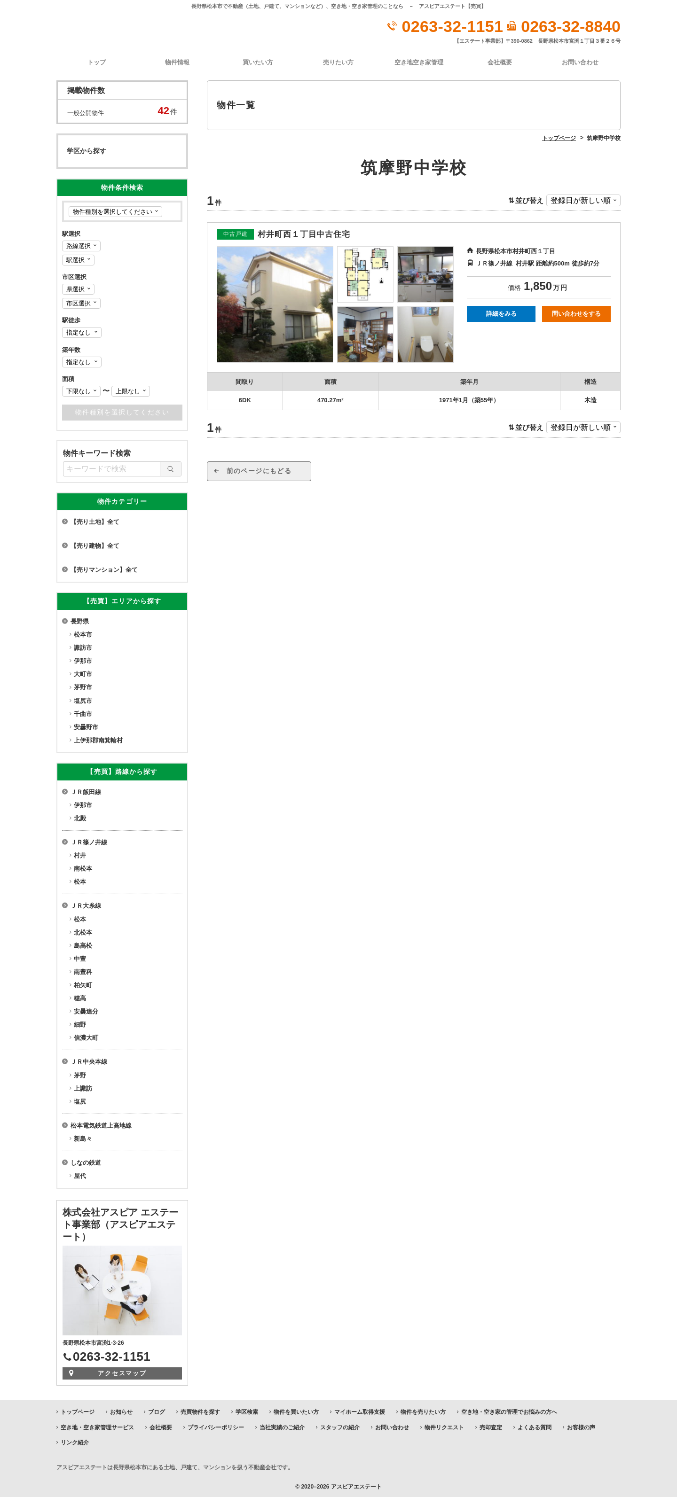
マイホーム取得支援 (359, 1411)
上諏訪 (83, 1087)
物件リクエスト (444, 1426)
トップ (96, 61)
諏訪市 (83, 646)
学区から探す (86, 150)
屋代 (80, 1174)
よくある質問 (534, 1426)
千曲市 (83, 712)
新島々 (83, 1137)
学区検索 (247, 1411)
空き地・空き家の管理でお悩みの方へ (509, 1411)
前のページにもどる (268, 470)
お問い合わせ (580, 61)
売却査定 (491, 1426)
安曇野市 (86, 726)
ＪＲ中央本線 (89, 1060)
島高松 (83, 944)
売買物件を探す (200, 1411)
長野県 (80, 620)
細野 (80, 1023)
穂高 (80, 997)
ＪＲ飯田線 (86, 790)
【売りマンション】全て (104, 568)
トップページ (77, 1411)
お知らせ (121, 1411)
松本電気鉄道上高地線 (101, 1124)
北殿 (80, 817)
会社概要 (500, 61)
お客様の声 (581, 1426)
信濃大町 (86, 1036)
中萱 (80, 957)
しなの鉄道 (86, 1161)
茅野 (80, 1073)
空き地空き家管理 (418, 61)
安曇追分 (86, 1010)
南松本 (83, 867)
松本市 (83, 633)
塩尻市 (83, 699)
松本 (80, 880)
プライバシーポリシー (216, 1426)
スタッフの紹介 (340, 1426)
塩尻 (80, 1100)
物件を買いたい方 (296, 1411)
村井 (80, 854)
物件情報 (177, 61)
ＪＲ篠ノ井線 (89, 841)
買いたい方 (258, 61)
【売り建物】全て (95, 544)
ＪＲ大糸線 (86, 904)
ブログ (156, 1411)
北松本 (83, 931)
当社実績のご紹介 (282, 1426)
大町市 (83, 673)
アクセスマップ (122, 1372)
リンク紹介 (75, 1441)
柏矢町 (83, 984)
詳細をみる (501, 312)
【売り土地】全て (95, 520)
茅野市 (83, 686)
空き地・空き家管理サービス (97, 1426)
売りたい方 (338, 61)
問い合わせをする (576, 312)
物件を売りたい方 (423, 1411)
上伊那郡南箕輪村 (98, 739)
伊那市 (83, 659)
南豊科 (83, 971)
